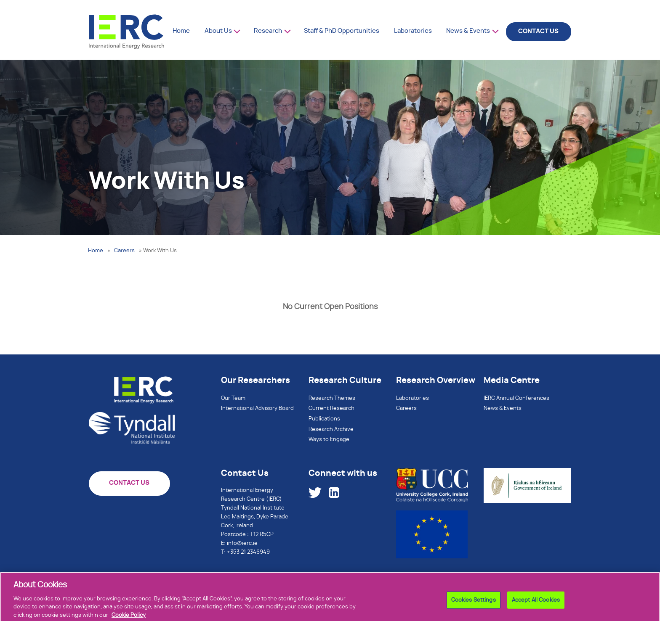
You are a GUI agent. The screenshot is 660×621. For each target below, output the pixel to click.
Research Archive (331, 429)
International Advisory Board (257, 408)
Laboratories (413, 31)
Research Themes (332, 398)
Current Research (331, 408)
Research (268, 31)
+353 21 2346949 (248, 552)
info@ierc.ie (242, 543)
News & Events (468, 31)
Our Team (233, 398)
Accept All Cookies (536, 608)
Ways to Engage (329, 439)
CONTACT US (538, 31)
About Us (218, 31)
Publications (324, 419)
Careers (124, 251)
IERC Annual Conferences (516, 398)
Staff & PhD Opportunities (341, 31)
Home (181, 31)
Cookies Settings (473, 608)
